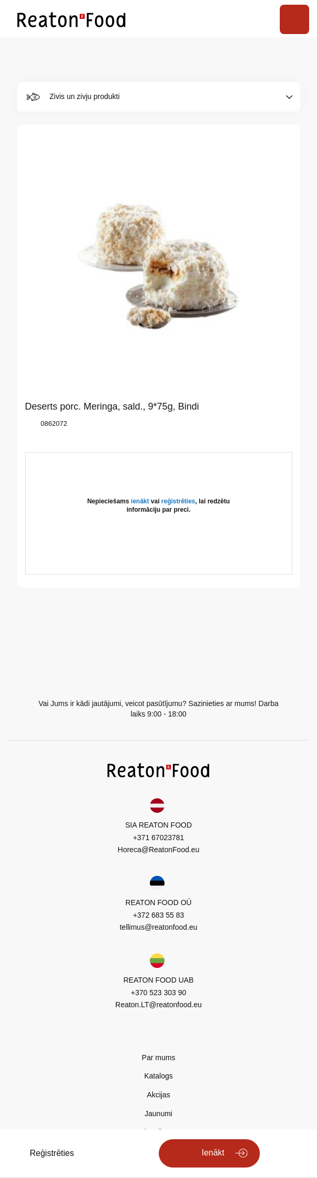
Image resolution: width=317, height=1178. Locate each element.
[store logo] (71, 18)
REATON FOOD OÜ (158, 902)
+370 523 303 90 (159, 992)
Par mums (159, 1057)
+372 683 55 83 (158, 915)
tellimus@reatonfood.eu (158, 927)
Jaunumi (158, 1113)
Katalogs (158, 1076)
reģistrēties (178, 501)
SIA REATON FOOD (158, 825)
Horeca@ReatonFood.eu (159, 849)
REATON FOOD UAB (158, 980)
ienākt (140, 501)
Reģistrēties (52, 1153)
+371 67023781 (158, 837)
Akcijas (158, 1095)
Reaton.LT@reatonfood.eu (158, 1004)
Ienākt (213, 1152)
